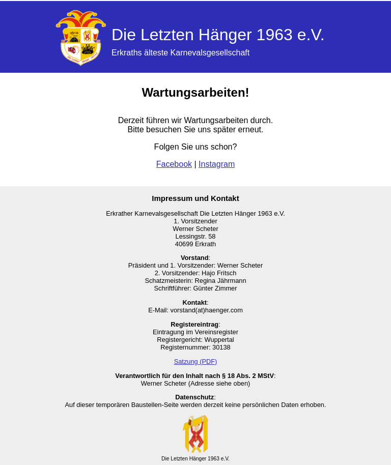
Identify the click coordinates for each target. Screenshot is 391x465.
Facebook (174, 164)
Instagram (217, 164)
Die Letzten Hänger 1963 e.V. (218, 34)
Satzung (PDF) (195, 361)
